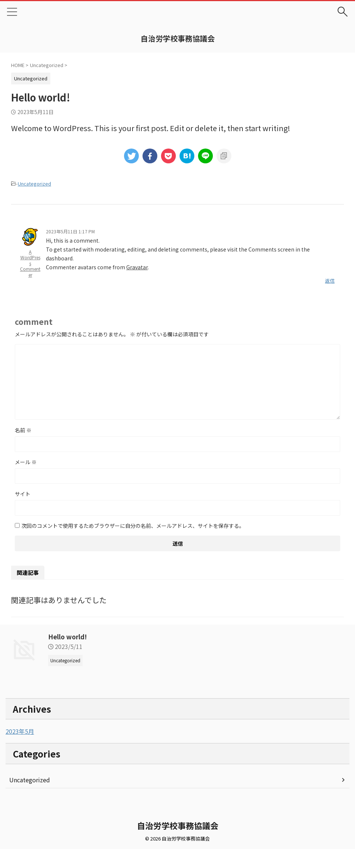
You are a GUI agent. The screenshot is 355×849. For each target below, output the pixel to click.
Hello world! (68, 636)
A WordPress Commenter (30, 263)
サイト (22, 493)
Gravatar (137, 267)
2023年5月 (20, 731)
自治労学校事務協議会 (178, 38)
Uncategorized (34, 183)
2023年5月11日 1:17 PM (70, 231)
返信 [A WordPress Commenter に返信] (330, 280)
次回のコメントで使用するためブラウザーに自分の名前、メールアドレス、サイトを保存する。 (132, 525)
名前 (23, 430)
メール (26, 462)
